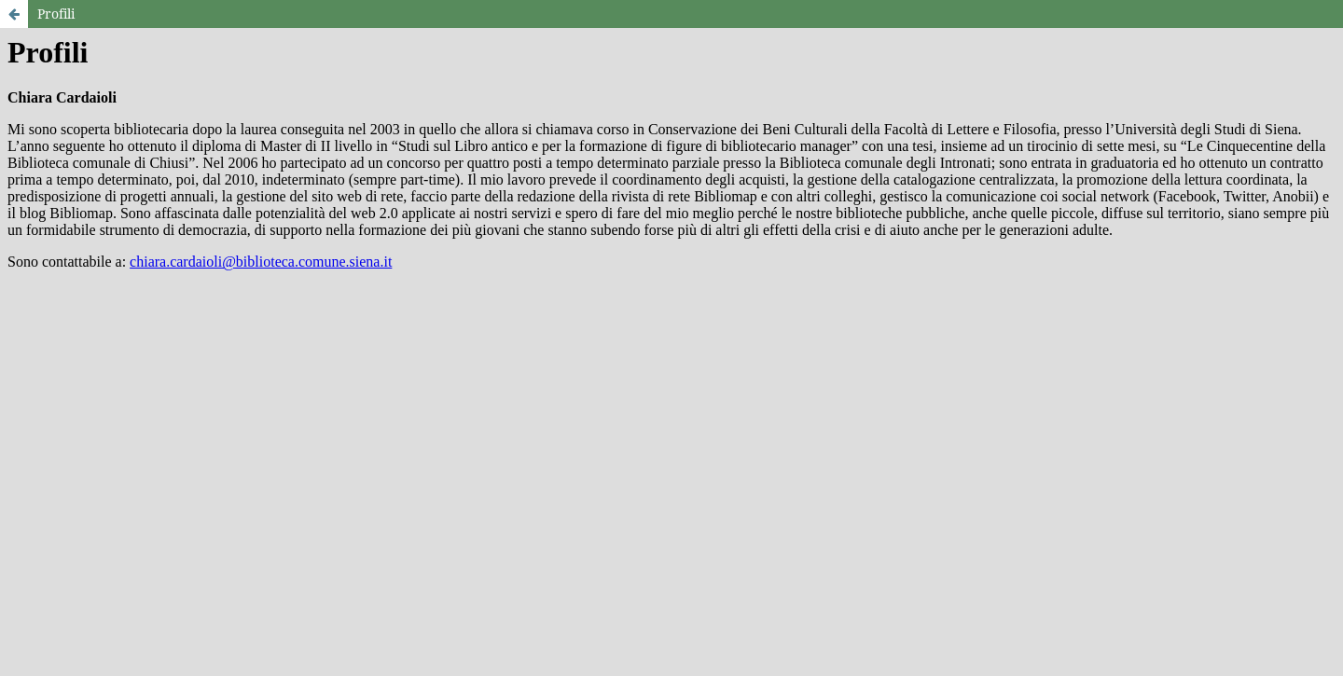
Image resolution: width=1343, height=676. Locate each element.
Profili (56, 13)
